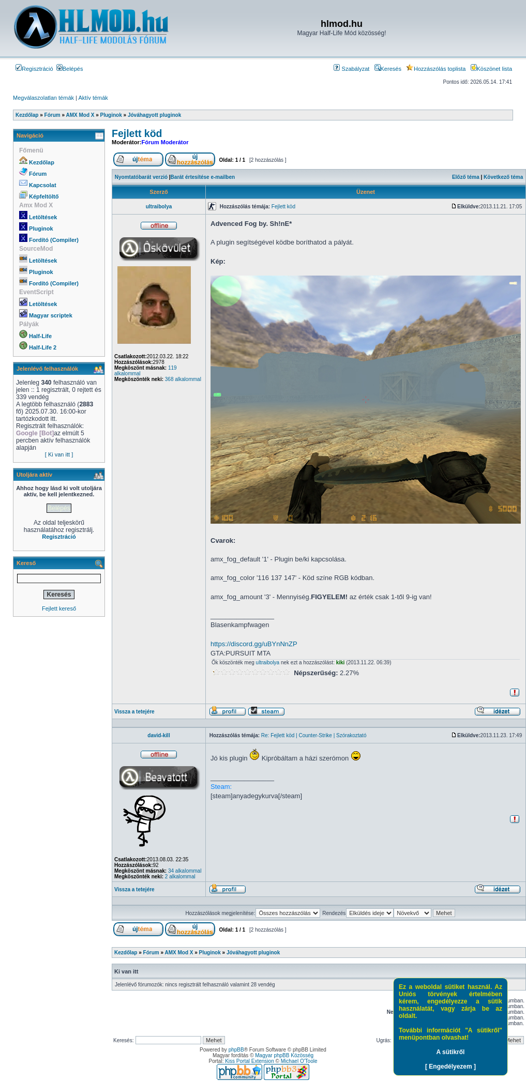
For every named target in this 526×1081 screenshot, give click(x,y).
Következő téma (503, 177)
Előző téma (465, 177)
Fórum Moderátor (164, 142)
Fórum (38, 174)
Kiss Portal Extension (249, 1061)
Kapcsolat (42, 185)
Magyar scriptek (50, 315)
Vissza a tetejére (134, 711)
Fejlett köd (137, 133)
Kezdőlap (41, 162)
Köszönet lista (491, 69)
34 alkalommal (184, 871)
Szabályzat (351, 69)
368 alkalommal (183, 379)
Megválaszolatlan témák (43, 98)
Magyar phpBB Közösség (284, 1055)
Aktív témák (93, 98)
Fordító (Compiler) (54, 240)
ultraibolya (159, 206)
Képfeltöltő (43, 196)
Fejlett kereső (59, 608)
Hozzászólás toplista (435, 69)
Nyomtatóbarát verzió (141, 177)
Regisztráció (34, 69)
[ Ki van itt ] (59, 454)
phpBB (236, 1050)
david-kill (158, 735)
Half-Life (40, 336)
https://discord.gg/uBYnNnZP (254, 644)
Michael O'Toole (299, 1061)
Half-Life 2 (42, 347)
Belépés (69, 69)
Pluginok (41, 228)
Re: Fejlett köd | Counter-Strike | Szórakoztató (314, 735)
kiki (340, 662)
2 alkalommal (180, 876)
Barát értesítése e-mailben (203, 177)
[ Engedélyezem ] (450, 1066)
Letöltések (43, 217)
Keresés (387, 69)
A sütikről (451, 1052)
